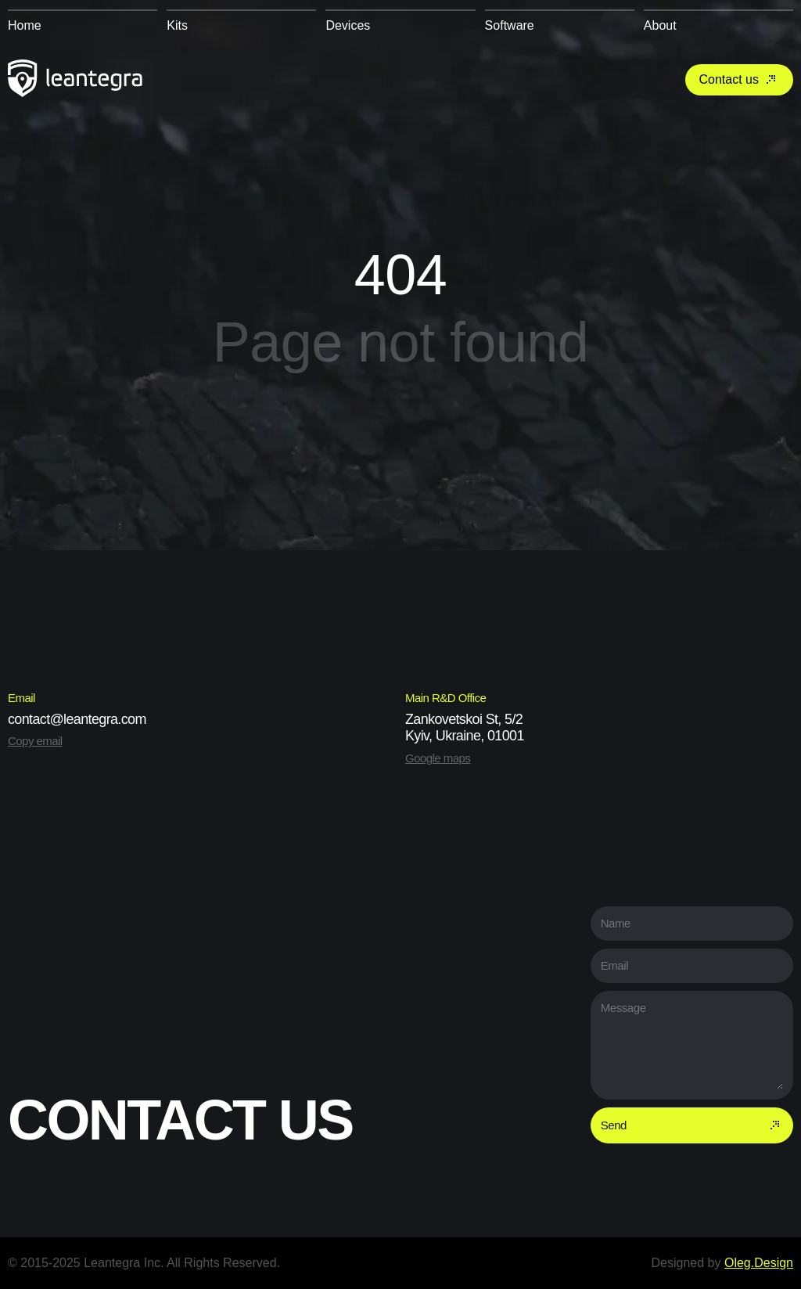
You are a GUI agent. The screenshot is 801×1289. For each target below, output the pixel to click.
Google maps (437, 758)
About (660, 25)
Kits (177, 25)
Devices (347, 25)
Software (509, 25)
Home (24, 25)
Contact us (739, 80)
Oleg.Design (758, 1262)
